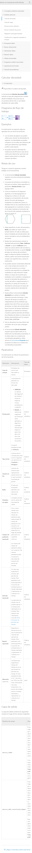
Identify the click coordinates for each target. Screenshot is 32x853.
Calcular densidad (10, 18)
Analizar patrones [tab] (9, 15)
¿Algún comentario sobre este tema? (18, 849)
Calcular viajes (9, 22)
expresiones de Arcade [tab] (11, 66)
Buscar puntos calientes (12, 26)
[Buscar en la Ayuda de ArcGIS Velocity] (14, 2)
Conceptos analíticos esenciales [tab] (14, 11)
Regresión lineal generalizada (13, 33)
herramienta (19, 340)
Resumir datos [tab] (8, 54)
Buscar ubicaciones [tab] (10, 47)
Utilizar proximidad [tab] (10, 58)
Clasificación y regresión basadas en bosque (15, 38)
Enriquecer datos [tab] (9, 43)
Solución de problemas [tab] (11, 69)
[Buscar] (29, 2)
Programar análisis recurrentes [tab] (13, 62)
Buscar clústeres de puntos (13, 30)
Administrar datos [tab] (9, 51)
